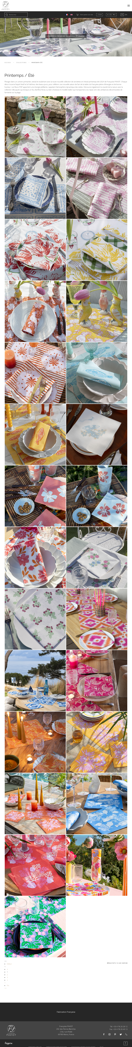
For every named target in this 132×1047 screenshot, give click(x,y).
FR (122, 15)
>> (6, 988)
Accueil (8, 62)
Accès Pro (111, 15)
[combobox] (16, 14)
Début (9, 964)
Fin (8, 985)
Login (99, 15)
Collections (21, 62)
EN (126, 15)
